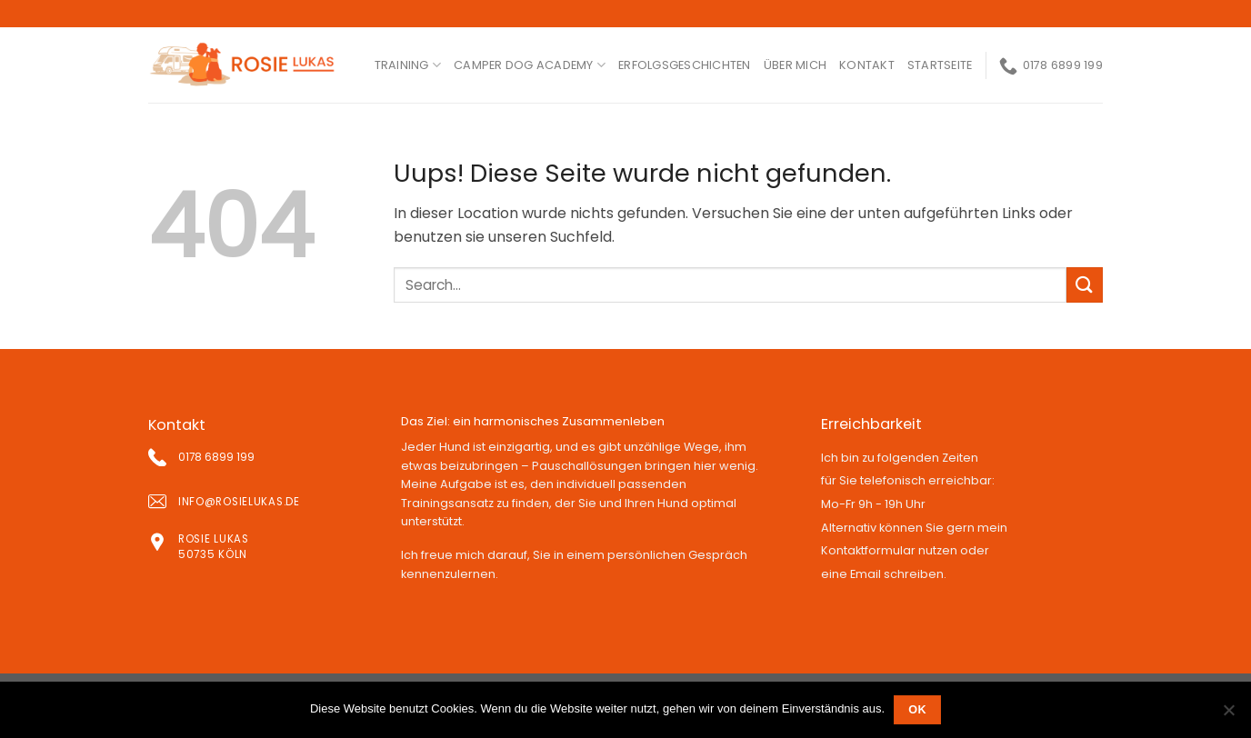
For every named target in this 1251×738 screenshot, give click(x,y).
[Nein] (1228, 715)
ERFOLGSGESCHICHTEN (684, 65)
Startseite (940, 65)
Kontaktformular (868, 550)
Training (408, 65)
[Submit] (1084, 285)
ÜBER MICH (795, 65)
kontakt (867, 65)
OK (917, 709)
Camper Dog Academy (529, 65)
